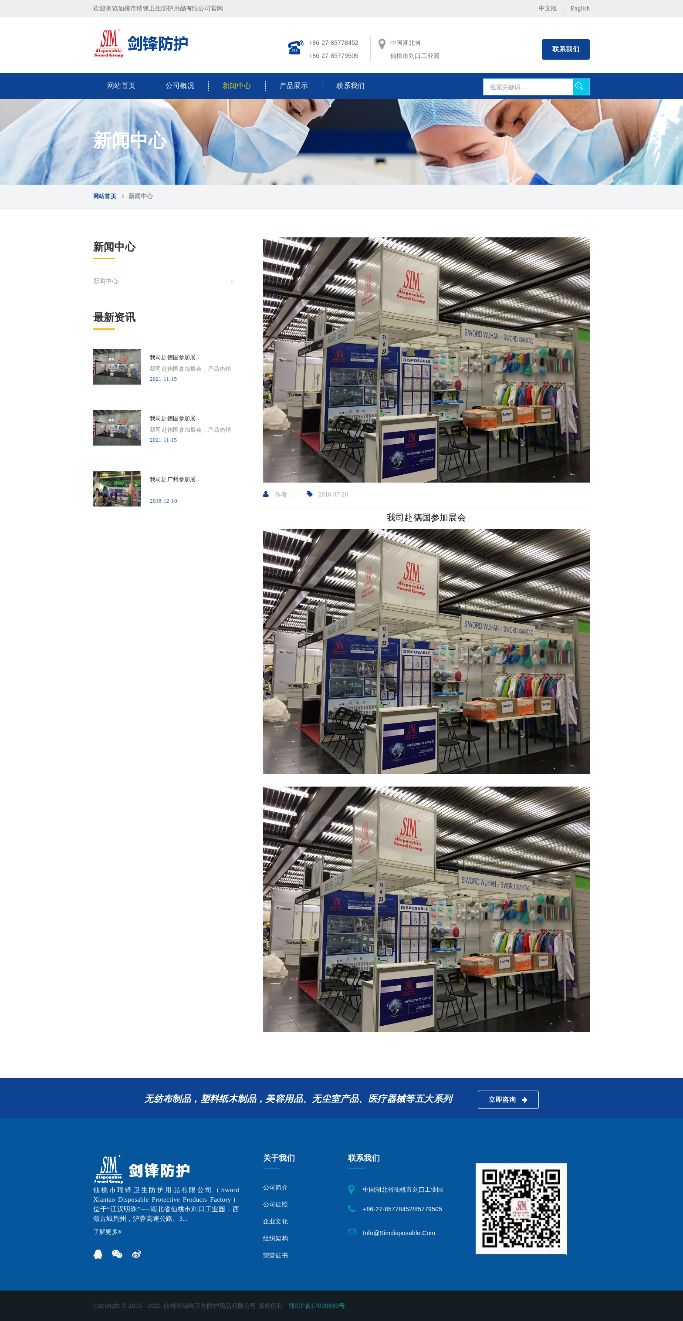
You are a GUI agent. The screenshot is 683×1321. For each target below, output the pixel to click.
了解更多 (107, 1232)
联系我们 (565, 49)
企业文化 (275, 1221)
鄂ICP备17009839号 (316, 1305)
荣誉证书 (275, 1255)
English (580, 8)
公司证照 (275, 1204)
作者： (278, 494)
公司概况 (180, 85)
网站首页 (121, 85)
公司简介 (275, 1187)
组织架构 (275, 1238)
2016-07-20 (327, 494)
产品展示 (294, 85)
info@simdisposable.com (399, 1233)
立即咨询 (508, 1100)
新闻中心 (237, 85)
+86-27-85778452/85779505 (402, 1209)
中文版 (548, 8)
